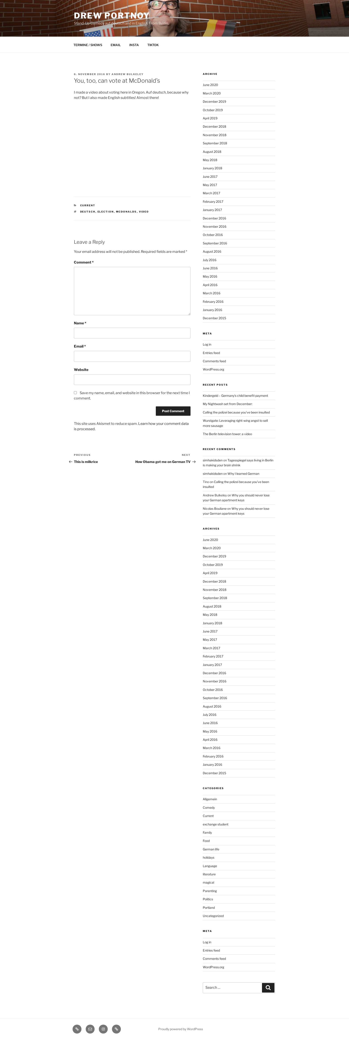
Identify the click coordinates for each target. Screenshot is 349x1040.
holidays (208, 857)
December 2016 (214, 218)
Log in (207, 344)
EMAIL (116, 45)
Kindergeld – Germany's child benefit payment (235, 395)
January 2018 (212, 168)
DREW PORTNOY (112, 15)
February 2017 (213, 201)
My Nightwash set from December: (227, 404)
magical (208, 882)
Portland (209, 907)
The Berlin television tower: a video (227, 434)
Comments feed (214, 361)
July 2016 (209, 260)
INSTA (134, 45)
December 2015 (214, 318)
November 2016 (214, 226)
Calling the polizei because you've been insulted (236, 412)
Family (207, 832)
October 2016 (213, 235)
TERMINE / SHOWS (87, 45)
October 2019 (213, 110)
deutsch (87, 211)
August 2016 (212, 251)
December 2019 (214, 101)
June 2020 (210, 85)
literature (209, 874)
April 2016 (210, 285)
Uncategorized (213, 916)
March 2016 (211, 293)
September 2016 (215, 243)
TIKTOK (153, 45)
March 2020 (212, 93)
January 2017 (212, 210)
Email (80, 346)
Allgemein (210, 799)
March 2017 (211, 193)
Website (81, 370)
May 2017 (210, 185)
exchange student (215, 824)
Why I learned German (243, 473)
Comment (84, 262)
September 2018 (215, 143)
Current (87, 205)
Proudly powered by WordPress (180, 1029)
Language (210, 866)
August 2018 (212, 152)
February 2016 (213, 301)
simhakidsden (213, 460)
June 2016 (210, 268)
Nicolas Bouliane (215, 508)
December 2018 (214, 126)
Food (206, 841)
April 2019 (210, 118)
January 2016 (212, 310)
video (144, 211)
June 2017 (210, 176)
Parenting (210, 891)
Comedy (209, 807)
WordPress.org (213, 369)
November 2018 (214, 135)
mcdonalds (126, 211)
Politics (208, 899)
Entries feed (211, 353)
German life (211, 849)
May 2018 (210, 160)
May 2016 (210, 276)
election (105, 211)
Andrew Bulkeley (128, 74)
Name (80, 323)
